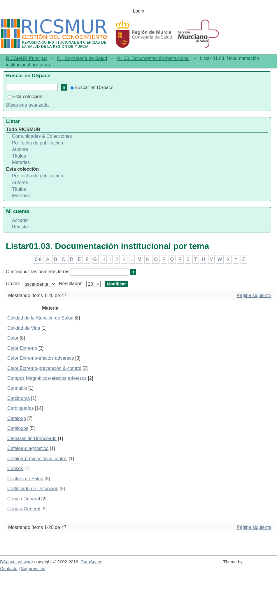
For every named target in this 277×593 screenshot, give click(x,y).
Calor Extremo (22, 348)
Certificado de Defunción (32, 488)
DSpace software (16, 562)
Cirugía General (23, 508)
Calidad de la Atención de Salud (40, 317)
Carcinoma (18, 398)
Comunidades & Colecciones (42, 136)
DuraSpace (91, 562)
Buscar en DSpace (91, 87)
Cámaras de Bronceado (32, 438)
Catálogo (16, 418)
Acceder (20, 220)
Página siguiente (254, 295)
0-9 (38, 259)
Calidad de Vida (23, 328)
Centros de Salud (25, 478)
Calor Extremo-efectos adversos (40, 358)
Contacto (8, 568)
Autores (20, 149)
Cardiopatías (20, 408)
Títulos (19, 155)
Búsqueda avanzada (27, 105)
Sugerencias (33, 568)
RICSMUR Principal (26, 58)
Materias (21, 162)
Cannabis (17, 388)
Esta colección (25, 96)
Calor (12, 338)
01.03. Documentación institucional (153, 58)
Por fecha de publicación (37, 142)
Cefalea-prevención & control (37, 458)
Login (138, 10)
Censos (15, 468)
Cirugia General (23, 498)
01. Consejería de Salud (82, 58)
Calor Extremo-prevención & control (44, 368)
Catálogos (17, 428)
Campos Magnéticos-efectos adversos (47, 378)
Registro (20, 226)
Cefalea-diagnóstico (27, 448)
